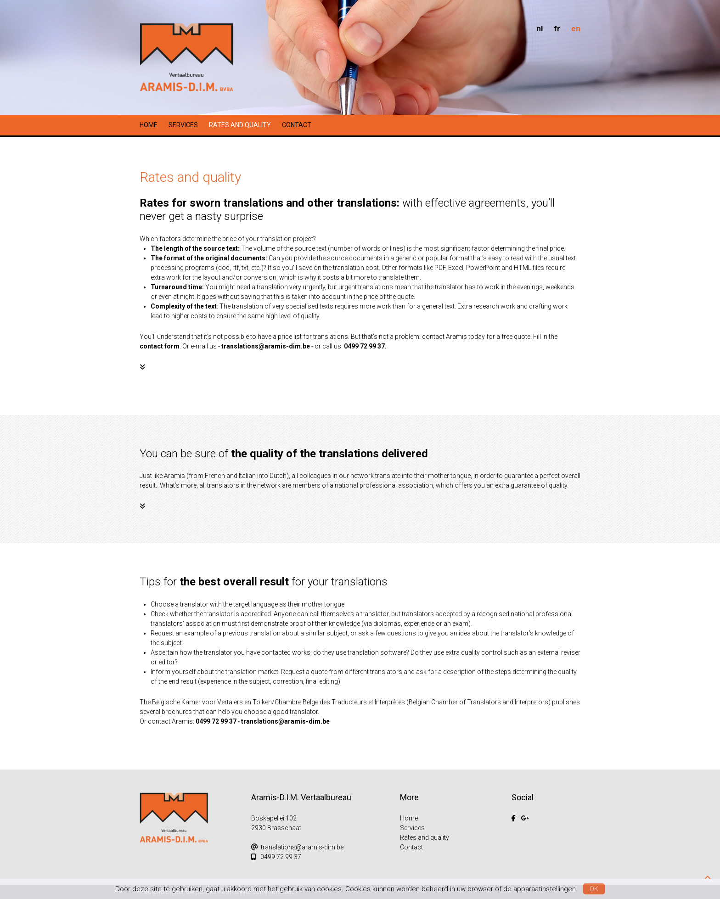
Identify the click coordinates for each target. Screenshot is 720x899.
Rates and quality (240, 125)
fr (557, 28)
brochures (177, 711)
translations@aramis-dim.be (265, 346)
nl (539, 28)
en (575, 28)
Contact (296, 125)
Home (149, 125)
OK (594, 889)
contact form (160, 346)
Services (183, 125)
